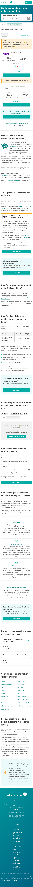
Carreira (16, 844)
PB (17, 29)
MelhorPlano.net (13, 146)
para (23, 35)
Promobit (16, 858)
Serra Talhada (5, 709)
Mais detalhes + (16, 71)
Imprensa (16, 824)
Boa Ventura (21, 681)
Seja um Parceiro (17, 846)
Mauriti (20, 693)
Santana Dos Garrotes (24, 700)
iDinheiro (16, 860)
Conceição (21, 684)
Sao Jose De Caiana (6, 703)
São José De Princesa (7, 706)
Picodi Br (16, 857)
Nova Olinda (4, 696)
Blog (16, 837)
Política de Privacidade (16, 832)
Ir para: (3, 25)
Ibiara (21, 29)
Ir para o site (16, 105)
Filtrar (4, 35)
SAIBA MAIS (16, 272)
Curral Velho (4, 687)
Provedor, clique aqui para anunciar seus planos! (16, 123)
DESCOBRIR (16, 117)
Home (2, 29)
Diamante (21, 687)
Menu (28, 2)
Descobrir (16, 618)
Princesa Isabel (5, 700)
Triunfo (20, 709)
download (26, 237)
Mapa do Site (16, 838)
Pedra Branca (22, 696)
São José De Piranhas (24, 703)
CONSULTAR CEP (16, 482)
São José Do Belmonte (24, 706)
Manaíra (3, 693)
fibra (26, 235)
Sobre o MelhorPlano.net (16, 823)
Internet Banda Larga (10, 29)
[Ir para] (14, 24)
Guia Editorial (16, 826)
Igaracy (3, 690)
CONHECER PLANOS (16, 251)
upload (4, 239)
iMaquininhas (16, 862)
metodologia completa (12, 180)
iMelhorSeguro (16, 863)
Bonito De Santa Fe (6, 684)
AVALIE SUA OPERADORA (16, 436)
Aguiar (3, 681)
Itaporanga (21, 690)
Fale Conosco (16, 835)
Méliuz (16, 855)
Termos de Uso (16, 833)
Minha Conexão (16, 852)
